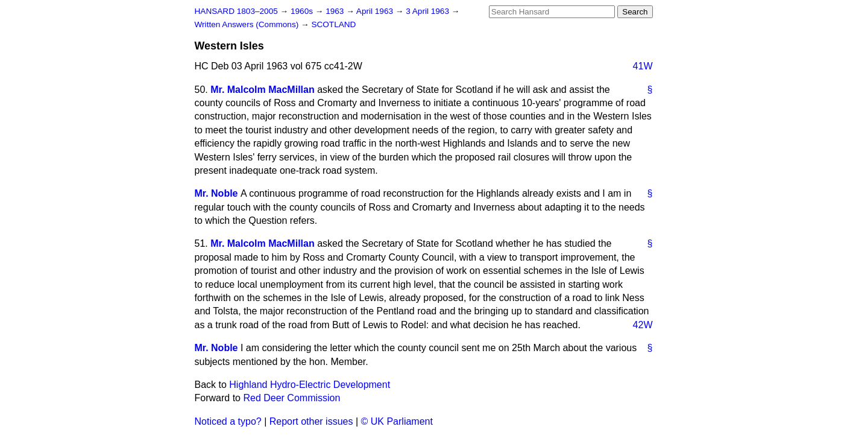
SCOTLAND (333, 24)
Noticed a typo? (228, 421)
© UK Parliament (397, 421)
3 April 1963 (429, 11)
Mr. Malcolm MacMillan (262, 89)
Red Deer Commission (291, 398)
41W (643, 66)
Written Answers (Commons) (248, 24)
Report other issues (311, 421)
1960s (303, 11)
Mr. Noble (216, 193)
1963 (336, 11)
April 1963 (375, 11)
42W (643, 325)
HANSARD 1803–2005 (236, 11)
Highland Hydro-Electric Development (309, 384)
